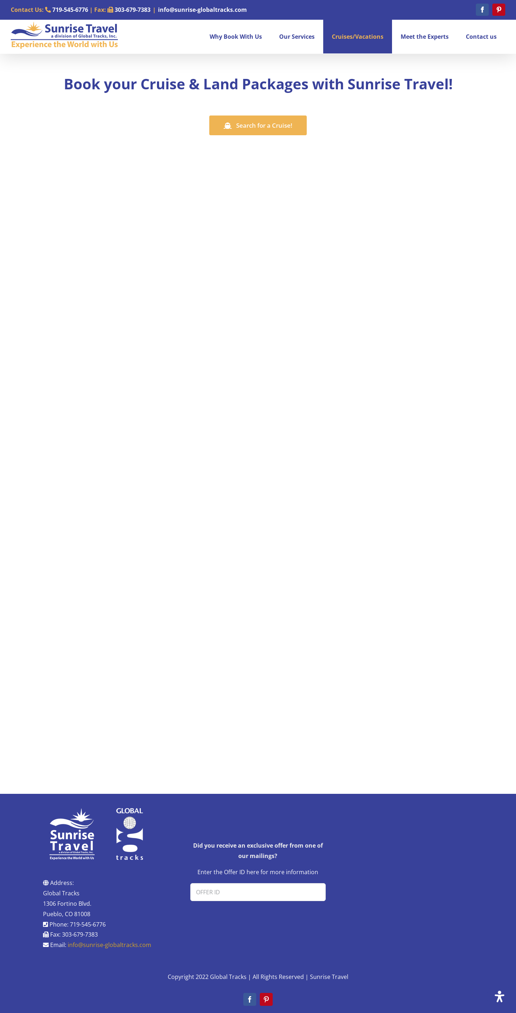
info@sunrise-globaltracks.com (202, 10)
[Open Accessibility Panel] (499, 996)
